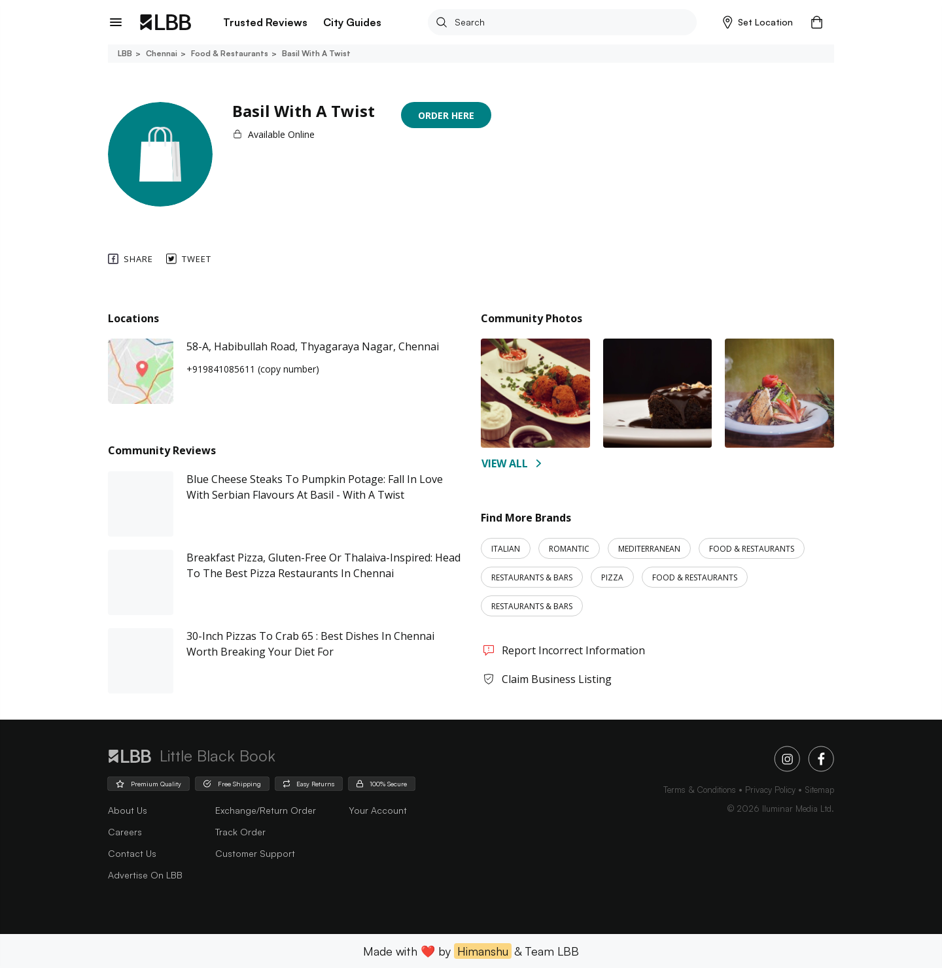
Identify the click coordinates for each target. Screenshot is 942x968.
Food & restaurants (228, 53)
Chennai (160, 53)
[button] (758, 22)
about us (127, 810)
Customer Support (255, 853)
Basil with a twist (315, 53)
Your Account (378, 810)
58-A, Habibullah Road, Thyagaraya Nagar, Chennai (312, 346)
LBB (125, 53)
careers (125, 831)
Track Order (240, 831)
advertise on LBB (145, 874)
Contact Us (132, 853)
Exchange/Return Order (265, 810)
